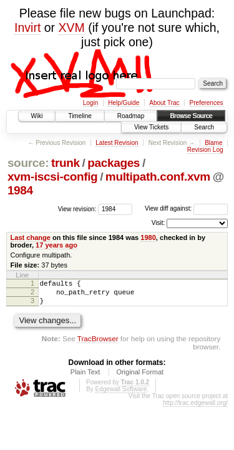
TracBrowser (98, 344)
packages (113, 162)
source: (28, 162)
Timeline (79, 115)
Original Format (139, 377)
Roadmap (130, 115)
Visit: (158, 222)
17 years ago (56, 245)
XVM (72, 27)
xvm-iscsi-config (52, 176)
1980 (148, 237)
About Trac (164, 102)
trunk (65, 162)
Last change (31, 237)
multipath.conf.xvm (157, 176)
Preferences (206, 102)
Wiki (37, 115)
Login (90, 102)
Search (204, 127)
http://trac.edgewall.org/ (195, 408)
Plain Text (85, 377)
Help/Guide (123, 102)
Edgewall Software (121, 394)
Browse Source (191, 115)
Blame (213, 142)
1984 (20, 190)
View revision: (77, 208)
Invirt (27, 27)
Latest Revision (116, 142)
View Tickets (151, 127)
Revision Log (205, 149)
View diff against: (186, 208)
